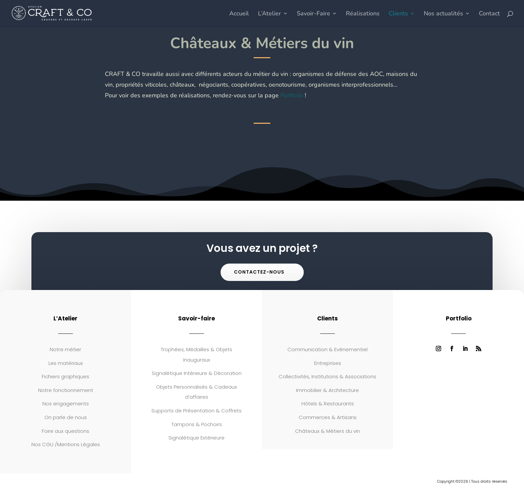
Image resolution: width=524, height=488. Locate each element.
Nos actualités (443, 14)
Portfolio (291, 95)
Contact (489, 14)
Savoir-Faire (313, 14)
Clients (398, 14)
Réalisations (363, 14)
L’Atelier (269, 14)
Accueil (239, 14)
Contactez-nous (259, 272)
